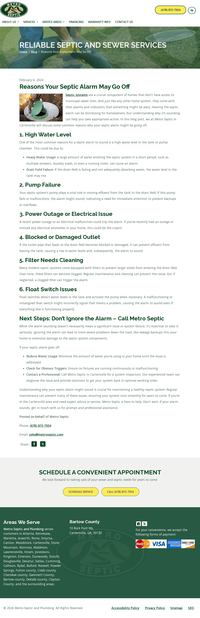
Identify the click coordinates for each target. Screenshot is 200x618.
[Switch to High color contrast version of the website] (192, 10)
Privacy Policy (155, 608)
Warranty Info (99, 22)
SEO (191, 608)
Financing (76, 22)
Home (23, 52)
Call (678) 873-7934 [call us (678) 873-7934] (120, 492)
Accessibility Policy (125, 608)
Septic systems (77, 95)
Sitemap (176, 608)
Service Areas (53, 22)
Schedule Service (81, 492)
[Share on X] (43, 445)
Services (30, 22)
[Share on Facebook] (34, 445)
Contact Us (124, 22)
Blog (34, 52)
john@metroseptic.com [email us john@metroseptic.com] (46, 434)
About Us (10, 22)
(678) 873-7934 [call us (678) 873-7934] (170, 10)
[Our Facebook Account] (138, 523)
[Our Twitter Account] (144, 523)
